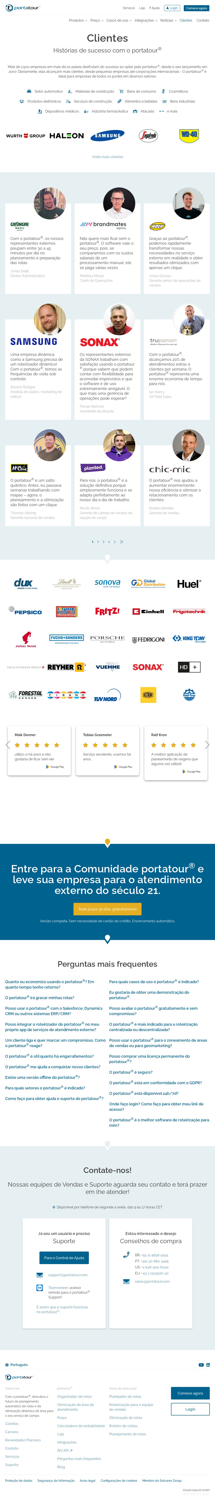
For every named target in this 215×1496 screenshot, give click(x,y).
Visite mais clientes (107, 157)
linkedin (208, 1365)
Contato (11, 1448)
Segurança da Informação (56, 1480)
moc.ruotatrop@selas (152, 1281)
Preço (62, 1418)
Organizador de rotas (74, 1397)
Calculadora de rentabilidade (81, 1426)
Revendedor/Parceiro (23, 1440)
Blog (61, 1467)
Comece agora (196, 8)
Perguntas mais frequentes (79, 1459)
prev (7, 745)
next (207, 745)
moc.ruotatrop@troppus (68, 1275)
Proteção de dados (18, 1480)
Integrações (67, 1442)
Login (190, 1409)
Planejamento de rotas (127, 1434)
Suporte (11, 1465)
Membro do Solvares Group (162, 1480)
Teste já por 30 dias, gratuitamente (107, 909)
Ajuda (154, 8)
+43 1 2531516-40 (155, 1273)
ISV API (63, 1450)
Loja (142, 8)
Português (19, 1365)
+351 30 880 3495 (155, 1261)
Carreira (11, 1432)
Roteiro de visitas (123, 1426)
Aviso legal (87, 1480)
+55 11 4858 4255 (154, 1255)
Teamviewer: (58, 1288)
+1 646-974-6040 (155, 1267)
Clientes (11, 1424)
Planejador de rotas (125, 1397)
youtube (201, 1365)
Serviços (129, 8)
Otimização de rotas (125, 1418)
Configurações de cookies (119, 1480)
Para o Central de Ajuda (64, 1258)
